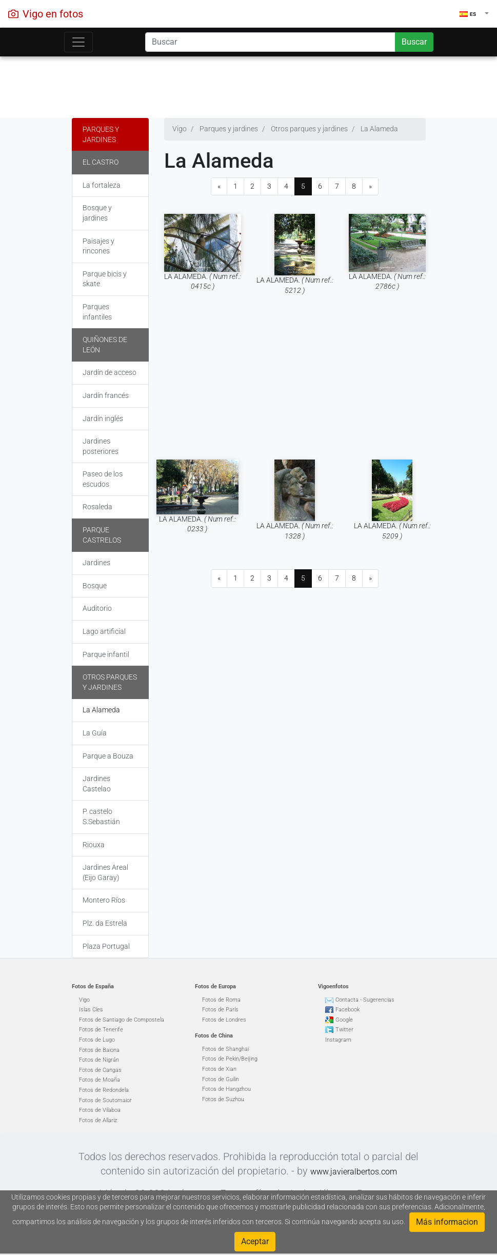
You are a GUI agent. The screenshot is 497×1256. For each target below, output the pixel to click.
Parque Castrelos (102, 535)
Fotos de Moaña (99, 1079)
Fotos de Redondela (104, 1090)
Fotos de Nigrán (99, 1059)
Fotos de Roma (221, 999)
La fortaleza (102, 185)
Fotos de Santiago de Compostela (121, 1019)
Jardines (96, 563)
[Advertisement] (248, 84)
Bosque (95, 586)
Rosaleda (97, 507)
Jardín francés (106, 395)
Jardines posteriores (100, 446)
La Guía (95, 733)
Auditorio (97, 608)
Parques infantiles (97, 312)
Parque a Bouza (108, 756)
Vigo (84, 999)
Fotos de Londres (224, 1019)
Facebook (347, 1009)
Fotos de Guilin (220, 1079)
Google (344, 1019)
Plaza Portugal (106, 946)
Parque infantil (106, 654)
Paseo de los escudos (103, 479)
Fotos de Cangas (100, 1070)
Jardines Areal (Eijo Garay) (105, 872)
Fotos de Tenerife (101, 1029)
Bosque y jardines (97, 213)
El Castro (100, 162)
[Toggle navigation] (78, 42)
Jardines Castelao (97, 783)
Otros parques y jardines (110, 682)
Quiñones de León (105, 344)
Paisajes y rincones (98, 246)
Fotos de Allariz (98, 1120)
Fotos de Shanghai (225, 1049)
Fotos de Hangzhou (226, 1089)
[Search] (270, 42)
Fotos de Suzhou (223, 1099)
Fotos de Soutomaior (105, 1100)
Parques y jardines (101, 134)
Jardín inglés (103, 418)
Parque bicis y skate (105, 279)
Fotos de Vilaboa (100, 1110)
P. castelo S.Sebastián (101, 816)
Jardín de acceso (109, 372)
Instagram (338, 1039)
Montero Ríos (104, 900)
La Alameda (101, 710)
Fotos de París (220, 1009)
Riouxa (94, 845)
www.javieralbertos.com (353, 1172)
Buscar (414, 42)
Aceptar (255, 1241)
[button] (474, 14)
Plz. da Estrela (105, 923)
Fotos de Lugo (97, 1039)
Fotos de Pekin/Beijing (229, 1058)
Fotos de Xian (219, 1069)
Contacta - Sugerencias (364, 999)
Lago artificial (104, 631)
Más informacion (447, 1222)
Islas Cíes (91, 1009)
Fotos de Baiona (99, 1050)
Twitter (344, 1029)
